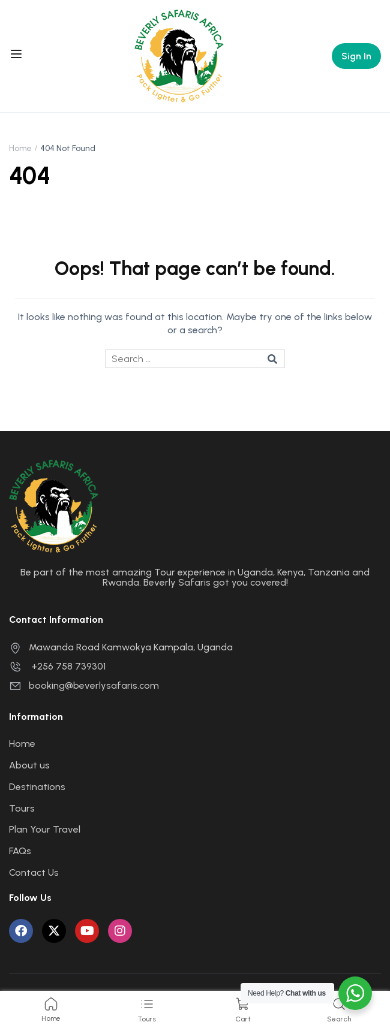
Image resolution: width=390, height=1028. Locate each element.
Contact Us (34, 872)
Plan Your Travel (44, 829)
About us (29, 765)
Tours (22, 808)
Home (20, 148)
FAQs (20, 851)
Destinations (37, 786)
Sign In (356, 56)
